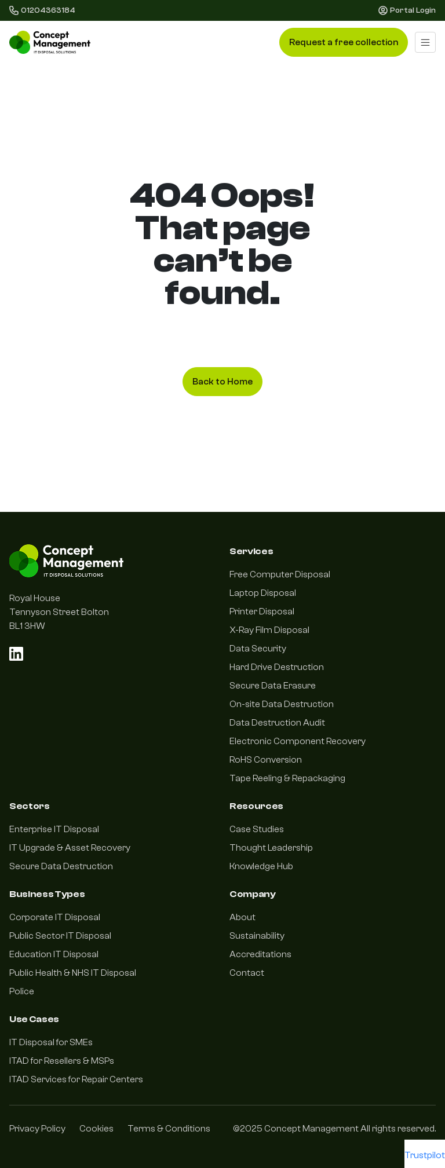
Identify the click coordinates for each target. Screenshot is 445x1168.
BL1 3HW (27, 626)
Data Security (257, 648)
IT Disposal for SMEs (51, 1042)
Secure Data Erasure (272, 685)
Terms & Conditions (168, 1128)
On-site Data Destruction (281, 704)
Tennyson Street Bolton (59, 612)
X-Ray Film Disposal (269, 630)
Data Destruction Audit (277, 722)
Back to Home (222, 381)
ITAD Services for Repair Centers (76, 1079)
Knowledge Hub (261, 866)
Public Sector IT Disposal (60, 936)
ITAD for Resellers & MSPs (61, 1061)
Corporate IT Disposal (54, 917)
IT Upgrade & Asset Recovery (69, 848)
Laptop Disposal (262, 593)
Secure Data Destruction (61, 866)
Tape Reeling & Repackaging (287, 778)
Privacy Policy (37, 1128)
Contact (246, 973)
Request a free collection (343, 42)
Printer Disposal (261, 611)
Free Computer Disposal (279, 574)
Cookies (96, 1128)
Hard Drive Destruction (276, 667)
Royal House (34, 598)
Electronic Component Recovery (297, 741)
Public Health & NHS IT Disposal (72, 973)
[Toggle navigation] (425, 42)
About (242, 917)
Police (21, 991)
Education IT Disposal (54, 954)
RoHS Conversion (265, 760)
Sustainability (256, 936)
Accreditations (260, 954)
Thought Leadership (271, 848)
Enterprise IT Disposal (54, 829)
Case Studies (256, 829)
